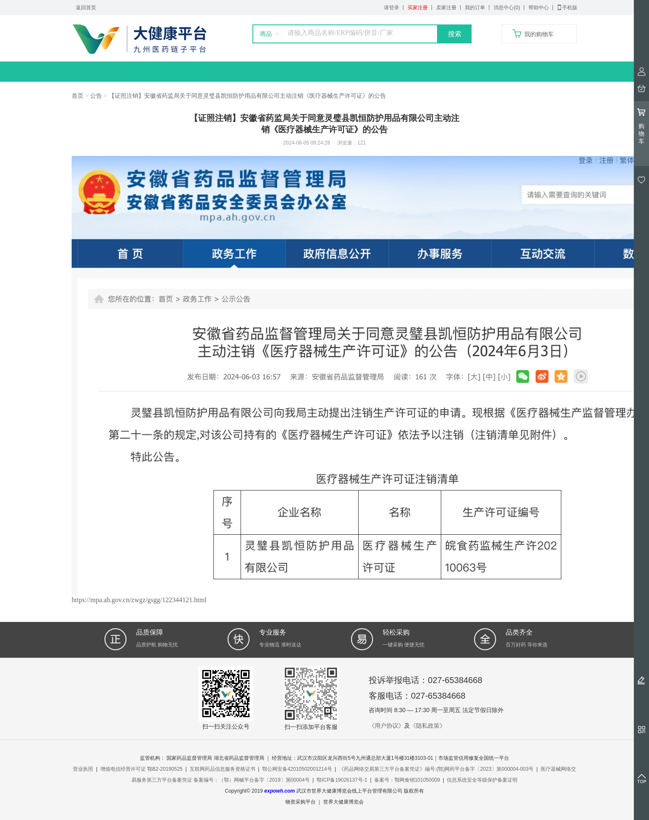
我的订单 (475, 8)
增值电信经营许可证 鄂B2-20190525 (141, 769)
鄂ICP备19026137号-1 (341, 780)
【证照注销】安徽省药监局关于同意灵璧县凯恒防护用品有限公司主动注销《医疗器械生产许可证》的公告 (247, 95)
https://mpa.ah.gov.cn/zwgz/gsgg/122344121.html (139, 599)
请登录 (391, 8)
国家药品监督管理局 (189, 758)
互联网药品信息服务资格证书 (222, 769)
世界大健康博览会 (343, 802)
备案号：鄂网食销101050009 (407, 780)
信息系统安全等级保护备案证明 (482, 780)
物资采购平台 (300, 802)
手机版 (567, 8)
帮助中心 (538, 8)
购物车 (641, 126)
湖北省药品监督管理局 (239, 758)
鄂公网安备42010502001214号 (297, 769)
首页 (77, 95)
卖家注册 (446, 8)
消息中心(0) (506, 8)
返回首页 (86, 8)
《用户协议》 (386, 725)
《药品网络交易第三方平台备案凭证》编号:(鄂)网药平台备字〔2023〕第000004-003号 (436, 769)
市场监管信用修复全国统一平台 (473, 758)
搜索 (454, 34)
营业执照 (83, 769)
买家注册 (418, 8)
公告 (96, 95)
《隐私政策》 (427, 725)
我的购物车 (539, 34)
